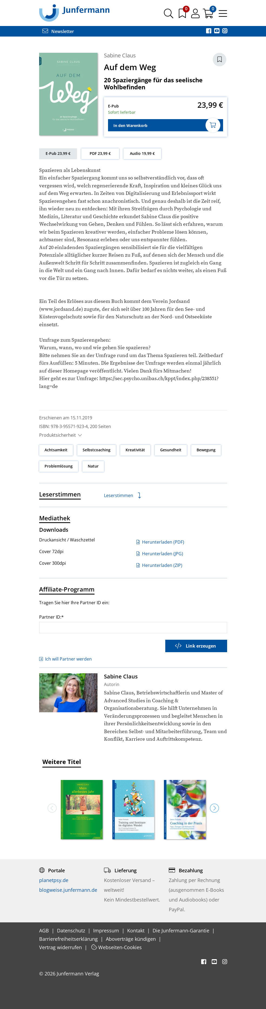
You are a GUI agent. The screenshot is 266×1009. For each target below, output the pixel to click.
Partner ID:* (51, 617)
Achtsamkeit (56, 449)
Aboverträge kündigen (131, 939)
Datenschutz (71, 930)
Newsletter (58, 31)
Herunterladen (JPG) (159, 554)
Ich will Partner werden (65, 659)
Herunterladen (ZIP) (159, 565)
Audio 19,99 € (142, 153)
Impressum (106, 930)
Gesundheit (170, 449)
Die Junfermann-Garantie (182, 930)
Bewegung (206, 449)
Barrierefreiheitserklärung (69, 939)
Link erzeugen (195, 646)
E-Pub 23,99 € (58, 153)
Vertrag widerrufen (61, 947)
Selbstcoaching (96, 449)
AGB (44, 930)
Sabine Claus (120, 55)
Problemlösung (59, 466)
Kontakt (136, 930)
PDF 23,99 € (100, 153)
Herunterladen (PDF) (160, 542)
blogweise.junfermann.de (68, 890)
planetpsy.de (53, 880)
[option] (81, 807)
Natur (93, 466)
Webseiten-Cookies (116, 947)
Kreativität (135, 449)
